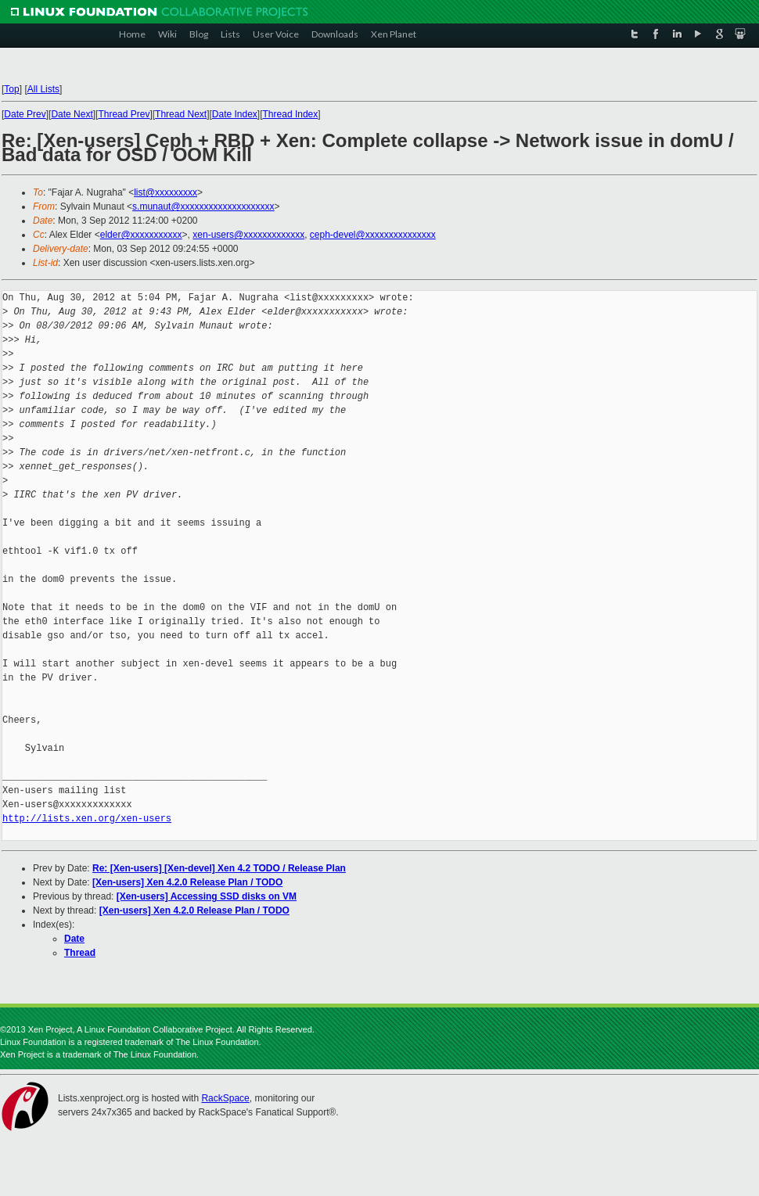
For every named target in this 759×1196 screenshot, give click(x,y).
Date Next (71, 114)
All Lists (43, 89)
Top (11, 89)
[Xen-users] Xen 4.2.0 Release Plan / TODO (187, 882)
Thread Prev (123, 114)
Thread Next (181, 114)
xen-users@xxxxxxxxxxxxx (248, 234)
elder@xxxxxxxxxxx (141, 234)
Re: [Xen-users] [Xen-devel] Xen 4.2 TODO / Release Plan (219, 868)
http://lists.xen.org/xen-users (86, 818)
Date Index (234, 114)
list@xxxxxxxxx (165, 192)
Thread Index (290, 114)
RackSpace (225, 1098)
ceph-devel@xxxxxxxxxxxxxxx (373, 234)
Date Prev (24, 114)
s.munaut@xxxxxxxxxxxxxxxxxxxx (203, 206)
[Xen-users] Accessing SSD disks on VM (207, 896)
